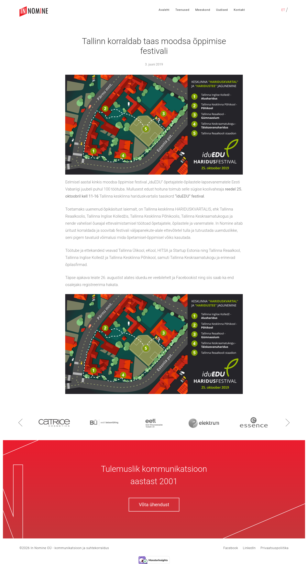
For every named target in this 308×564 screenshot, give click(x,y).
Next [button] (288, 422)
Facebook (230, 548)
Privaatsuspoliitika (274, 548)
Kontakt (239, 10)
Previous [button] (20, 422)
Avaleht (164, 10)
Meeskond (202, 10)
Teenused (182, 10)
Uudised (222, 10)
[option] (54, 422)
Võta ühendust (154, 504)
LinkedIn (249, 548)
